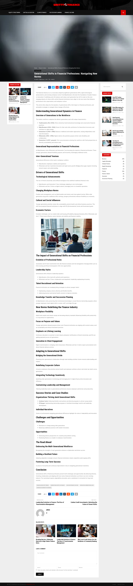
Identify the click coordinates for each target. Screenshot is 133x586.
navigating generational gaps (87, 485)
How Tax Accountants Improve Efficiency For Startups (118, 132)
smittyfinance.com (30, 584)
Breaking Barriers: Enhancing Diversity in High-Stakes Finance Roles (45, 541)
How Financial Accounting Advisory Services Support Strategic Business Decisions (118, 120)
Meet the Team (121, 584)
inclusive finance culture (72, 485)
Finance (104, 171)
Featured (104, 168)
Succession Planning (55, 12)
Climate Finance (41, 12)
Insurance (104, 176)
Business (104, 159)
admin (37, 79)
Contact (114, 584)
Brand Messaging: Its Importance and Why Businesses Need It (118, 109)
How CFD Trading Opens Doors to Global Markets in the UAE (118, 99)
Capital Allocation (28, 12)
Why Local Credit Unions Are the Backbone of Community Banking (87, 540)
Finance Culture (69, 12)
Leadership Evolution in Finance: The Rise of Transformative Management (66, 541)
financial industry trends (43, 485)
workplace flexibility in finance (44, 487)
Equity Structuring (14, 12)
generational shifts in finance (57, 485)
